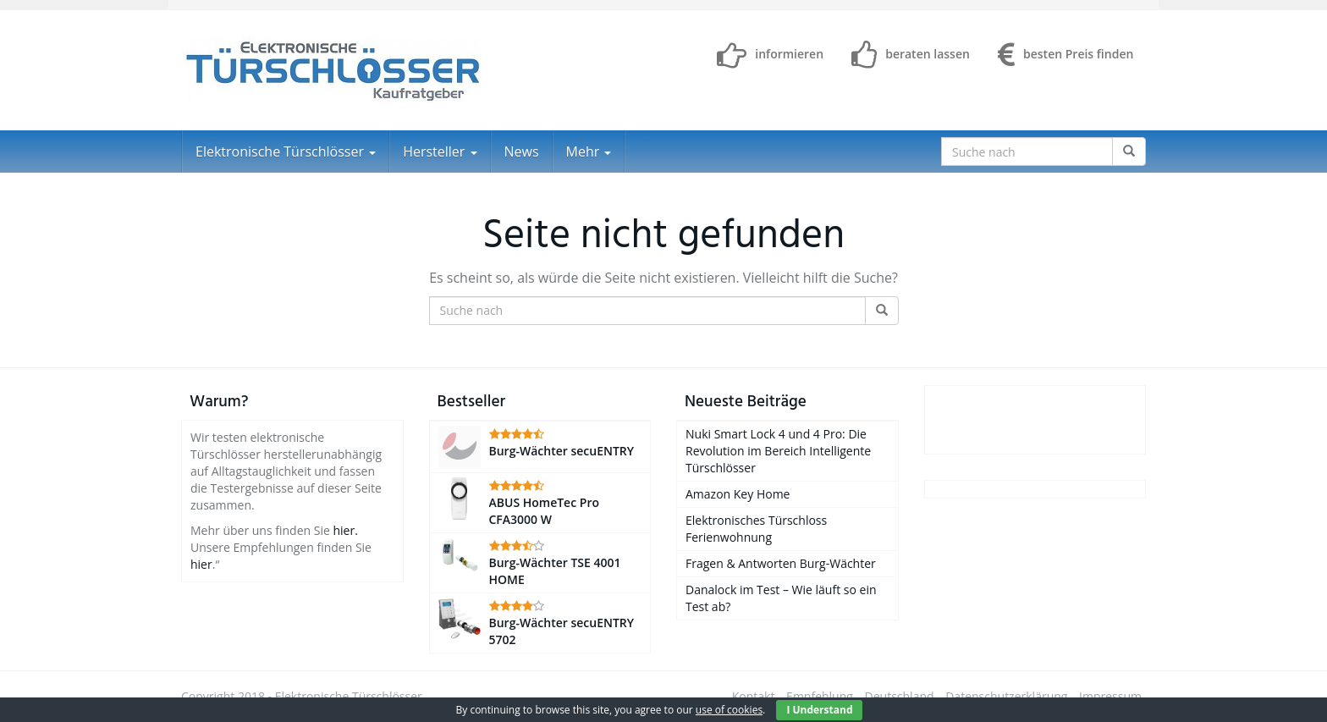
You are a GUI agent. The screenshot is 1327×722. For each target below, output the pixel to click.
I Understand (819, 710)
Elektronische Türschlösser (285, 151)
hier (201, 564)
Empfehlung (819, 696)
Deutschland (899, 696)
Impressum (1110, 696)
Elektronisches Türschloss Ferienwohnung (756, 528)
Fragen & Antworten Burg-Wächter (781, 563)
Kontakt (753, 696)
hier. (345, 530)
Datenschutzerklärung (1006, 696)
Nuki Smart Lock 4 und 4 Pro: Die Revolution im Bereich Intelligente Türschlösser (778, 451)
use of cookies (729, 710)
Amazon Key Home (738, 494)
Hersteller (439, 151)
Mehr (589, 151)
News (521, 151)
